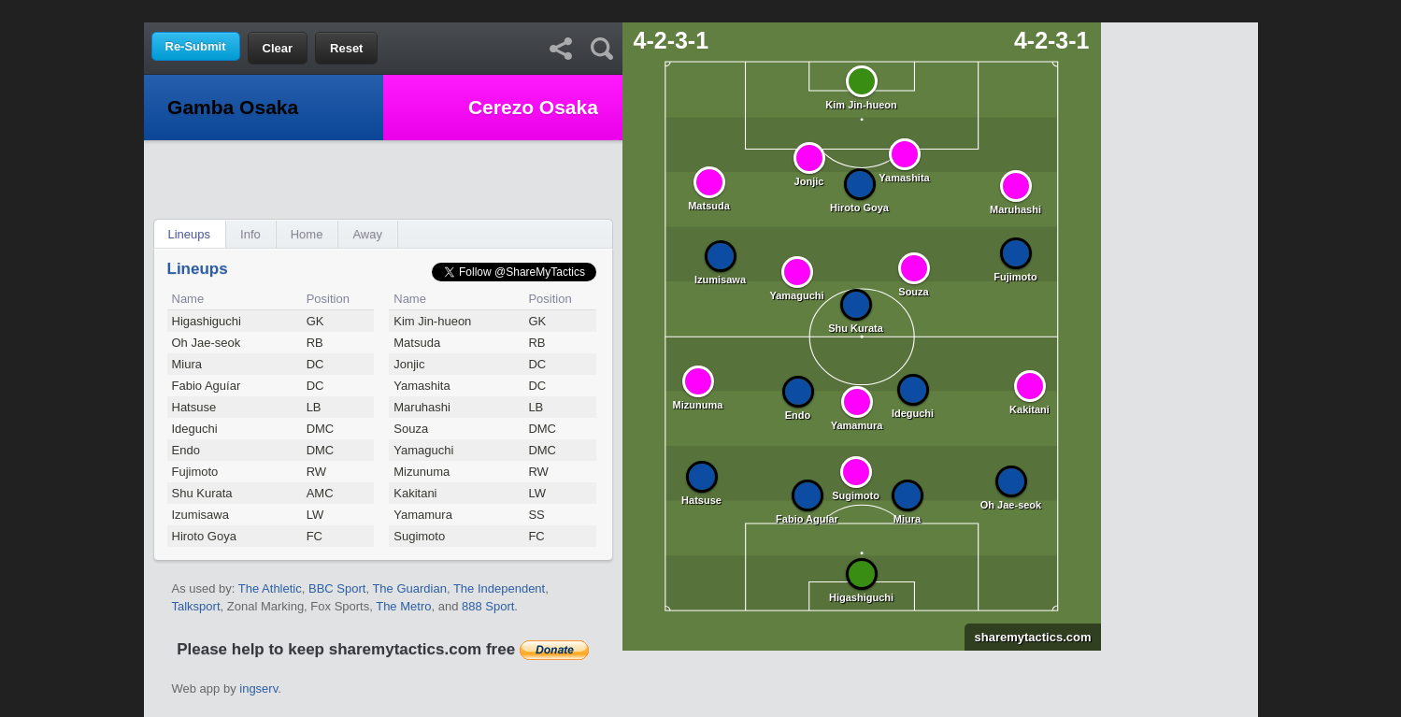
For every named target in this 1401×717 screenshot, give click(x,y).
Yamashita (421, 386)
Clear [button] (278, 48)
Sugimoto (419, 536)
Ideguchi (195, 429)
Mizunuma (421, 472)
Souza (410, 429)
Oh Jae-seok (206, 343)
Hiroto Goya (204, 536)
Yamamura (422, 515)
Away (367, 234)
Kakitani (414, 493)
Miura (187, 364)
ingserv (258, 688)
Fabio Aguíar (206, 386)
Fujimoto (195, 472)
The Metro (403, 606)
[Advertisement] (701, 10)
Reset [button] (346, 48)
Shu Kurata (202, 493)
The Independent (499, 588)
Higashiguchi (206, 321)
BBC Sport (336, 588)
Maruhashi (421, 407)
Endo (186, 450)
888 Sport (488, 606)
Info (250, 234)
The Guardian (409, 588)
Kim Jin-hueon (432, 321)
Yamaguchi (423, 450)
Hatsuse (194, 407)
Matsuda (416, 343)
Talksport (196, 606)
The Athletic (270, 588)
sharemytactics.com (1028, 637)
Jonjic (408, 364)
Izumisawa (200, 515)
